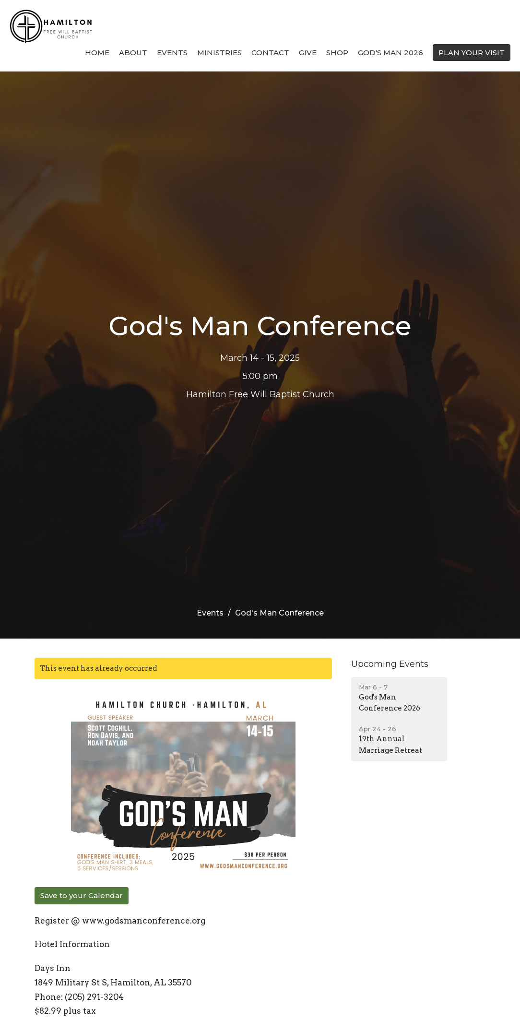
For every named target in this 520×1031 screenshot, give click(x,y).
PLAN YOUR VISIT (471, 52)
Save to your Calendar (81, 895)
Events (172, 52)
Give (308, 52)
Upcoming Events (389, 664)
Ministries (219, 52)
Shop (337, 52)
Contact (270, 52)
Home (97, 52)
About (133, 52)
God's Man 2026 (390, 52)
